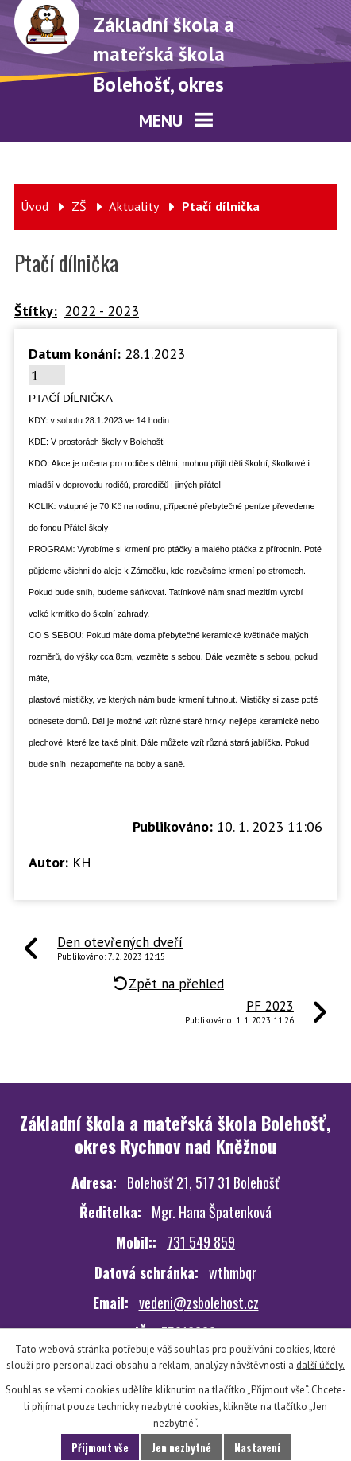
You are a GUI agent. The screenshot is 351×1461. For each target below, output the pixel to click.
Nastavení (257, 1447)
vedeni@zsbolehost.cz (199, 1302)
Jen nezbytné (181, 1447)
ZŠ (79, 206)
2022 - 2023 (101, 311)
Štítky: (35, 311)
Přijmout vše (100, 1447)
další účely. (320, 1365)
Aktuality (134, 206)
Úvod (34, 206)
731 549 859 (201, 1242)
